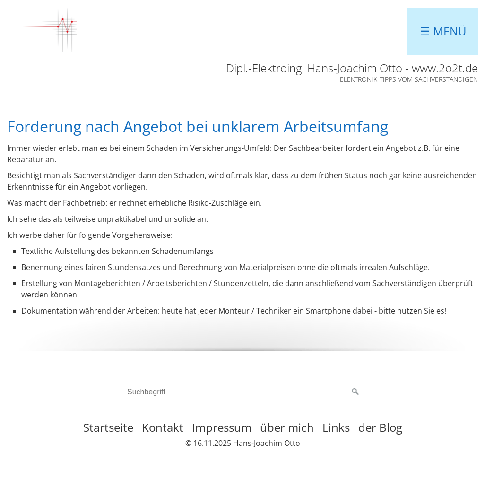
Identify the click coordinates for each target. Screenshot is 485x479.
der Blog (380, 427)
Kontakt (162, 427)
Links (336, 427)
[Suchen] (355, 392)
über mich (287, 427)
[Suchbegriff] (242, 392)
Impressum (221, 427)
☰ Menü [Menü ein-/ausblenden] (443, 31)
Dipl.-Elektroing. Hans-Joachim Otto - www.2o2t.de (352, 68)
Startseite (108, 427)
